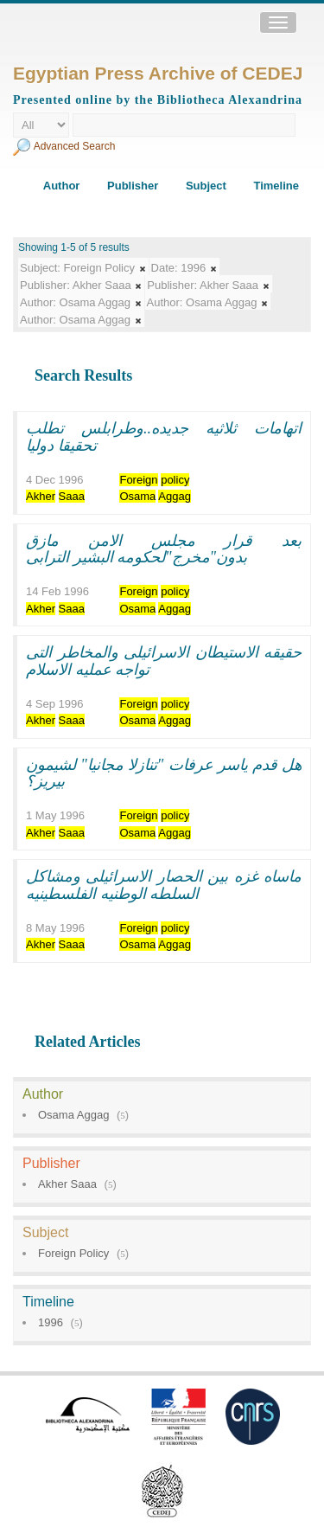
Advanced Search (75, 146)
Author (61, 185)
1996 (50, 1322)
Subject (206, 185)
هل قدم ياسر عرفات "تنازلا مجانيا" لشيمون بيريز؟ (164, 773)
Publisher (132, 185)
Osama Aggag (73, 1114)
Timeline (276, 185)
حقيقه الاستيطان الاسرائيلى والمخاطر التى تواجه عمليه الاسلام (164, 661)
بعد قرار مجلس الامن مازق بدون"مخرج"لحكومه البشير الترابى (164, 549)
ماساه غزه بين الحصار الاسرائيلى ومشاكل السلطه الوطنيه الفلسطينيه (164, 885)
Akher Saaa (67, 1183)
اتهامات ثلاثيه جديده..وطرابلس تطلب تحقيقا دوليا (164, 437)
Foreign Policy (73, 1253)
